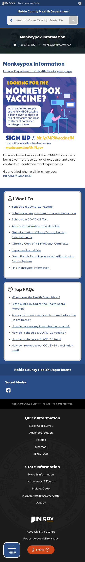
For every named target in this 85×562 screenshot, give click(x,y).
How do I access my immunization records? (41, 326)
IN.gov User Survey (41, 425)
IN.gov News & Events (41, 481)
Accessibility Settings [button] (41, 531)
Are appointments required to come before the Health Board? (44, 317)
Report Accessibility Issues (41, 538)
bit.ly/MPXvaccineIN (17, 176)
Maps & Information (41, 474)
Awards (41, 502)
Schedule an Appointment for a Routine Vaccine (44, 213)
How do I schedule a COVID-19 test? (36, 339)
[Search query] (41, 20)
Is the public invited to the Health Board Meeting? (38, 306)
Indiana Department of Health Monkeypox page (37, 71)
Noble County (27, 45)
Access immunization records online (36, 226)
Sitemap (41, 447)
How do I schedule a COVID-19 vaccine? (39, 332)
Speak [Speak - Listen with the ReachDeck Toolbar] (40, 550)
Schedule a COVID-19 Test (30, 219)
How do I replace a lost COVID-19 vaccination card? (42, 348)
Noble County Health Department (44, 11)
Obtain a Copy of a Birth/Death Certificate (40, 243)
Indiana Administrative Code (41, 495)
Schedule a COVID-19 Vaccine (32, 206)
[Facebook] (8, 390)
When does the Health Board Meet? (36, 297)
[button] (80, 3)
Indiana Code (41, 488)
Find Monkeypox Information (30, 267)
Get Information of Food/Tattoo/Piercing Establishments (39, 235)
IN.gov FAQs (40, 454)
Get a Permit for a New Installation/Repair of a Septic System (43, 259)
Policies (41, 440)
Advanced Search (41, 432)
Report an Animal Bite (26, 250)
